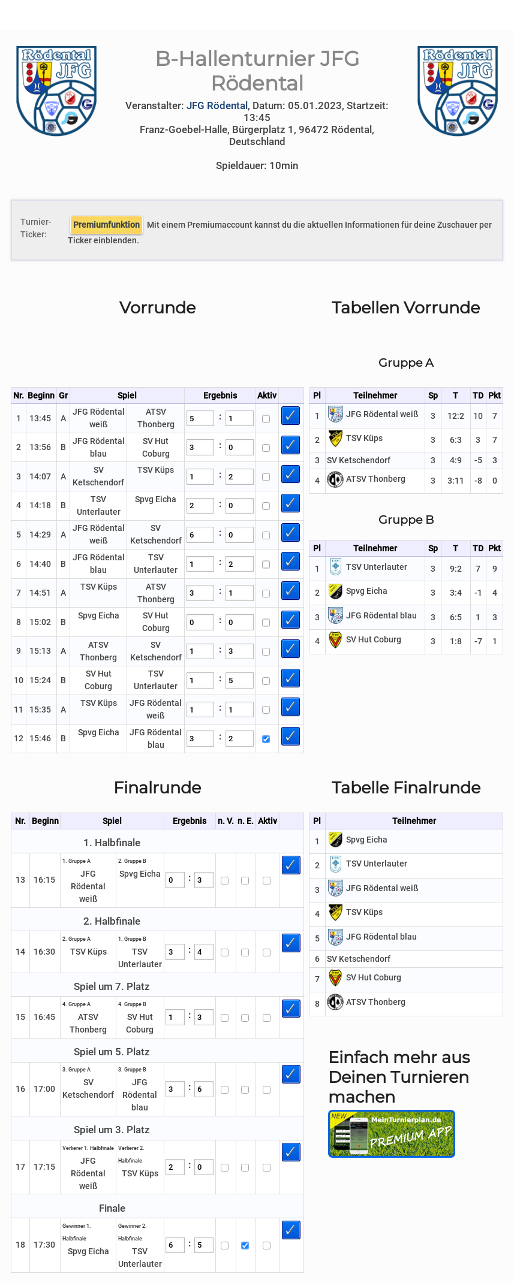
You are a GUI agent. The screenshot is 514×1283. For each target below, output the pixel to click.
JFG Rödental (217, 105)
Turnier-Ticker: (33, 228)
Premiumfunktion (106, 225)
